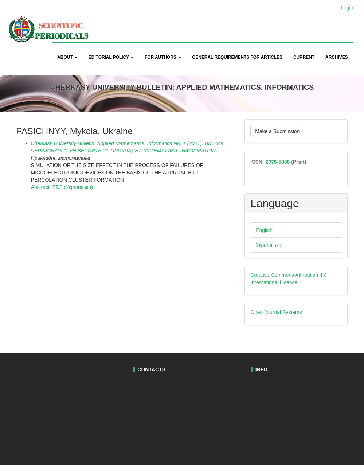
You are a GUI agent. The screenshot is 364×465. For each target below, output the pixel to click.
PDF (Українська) (72, 187)
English (264, 230)
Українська (268, 245)
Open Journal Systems (276, 312)
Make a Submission (277, 131)
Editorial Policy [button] (111, 57)
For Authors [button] (163, 57)
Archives (336, 57)
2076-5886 (277, 162)
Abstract (40, 187)
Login (347, 8)
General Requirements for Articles (237, 57)
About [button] (67, 57)
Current (303, 57)
